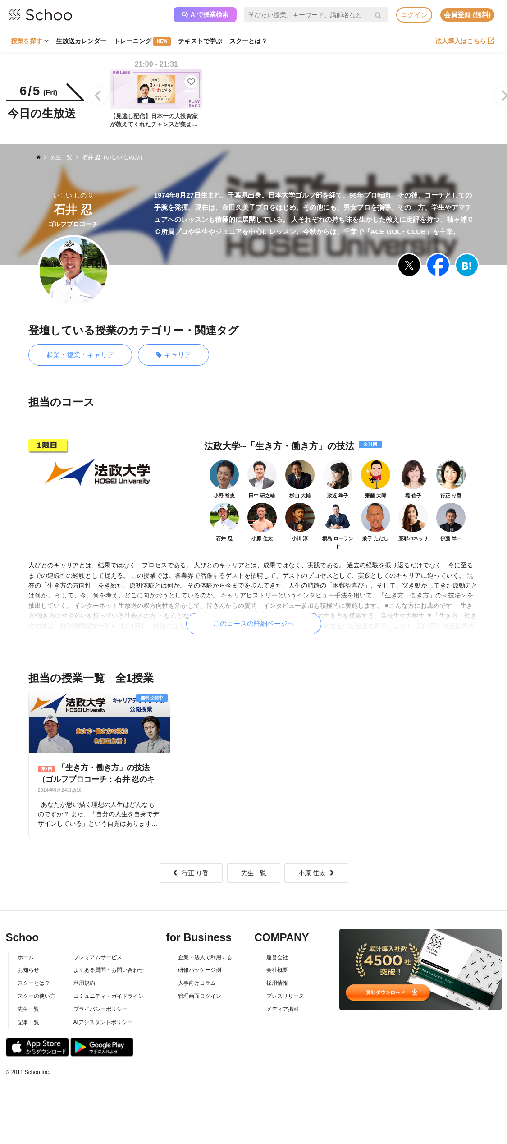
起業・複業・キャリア (80, 354)
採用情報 (277, 983)
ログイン (414, 14)
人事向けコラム (197, 983)
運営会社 (277, 957)
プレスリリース (285, 996)
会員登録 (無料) (467, 14)
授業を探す (30, 41)
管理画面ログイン (199, 996)
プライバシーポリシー (100, 1009)
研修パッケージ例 (199, 970)
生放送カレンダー (81, 41)
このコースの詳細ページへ (253, 623)
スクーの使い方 (36, 996)
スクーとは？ (248, 41)
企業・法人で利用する (205, 957)
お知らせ (28, 970)
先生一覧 (253, 873)
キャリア (173, 355)
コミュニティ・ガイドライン (108, 996)
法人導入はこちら (464, 41)
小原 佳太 (316, 873)
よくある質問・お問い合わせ (108, 970)
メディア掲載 (282, 1009)
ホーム (26, 957)
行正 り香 (191, 873)
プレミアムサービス (97, 957)
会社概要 (277, 970)
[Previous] (99, 96)
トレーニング (142, 41)
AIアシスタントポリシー (102, 1022)
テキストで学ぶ (200, 41)
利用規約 (84, 983)
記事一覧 (28, 1022)
